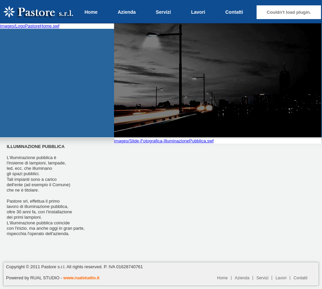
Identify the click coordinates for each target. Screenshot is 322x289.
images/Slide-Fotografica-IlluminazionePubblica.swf (164, 140)
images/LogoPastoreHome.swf (29, 25)
